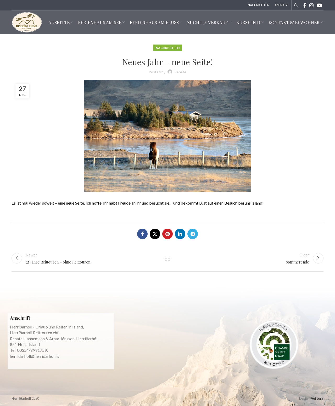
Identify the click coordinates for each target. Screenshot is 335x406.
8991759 (38, 350)
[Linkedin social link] (180, 234)
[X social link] (155, 234)
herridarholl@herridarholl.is (34, 356)
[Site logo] (27, 21)
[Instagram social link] (311, 5)
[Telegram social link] (192, 234)
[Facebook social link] (305, 5)
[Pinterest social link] (167, 234)
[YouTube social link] (319, 5)
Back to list (168, 258)
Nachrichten (168, 48)
